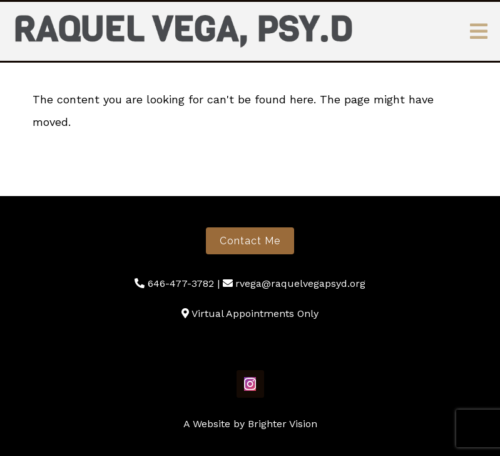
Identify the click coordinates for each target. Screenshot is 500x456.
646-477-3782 (181, 283)
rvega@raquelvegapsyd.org (300, 283)
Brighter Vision (282, 424)
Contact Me (250, 241)
